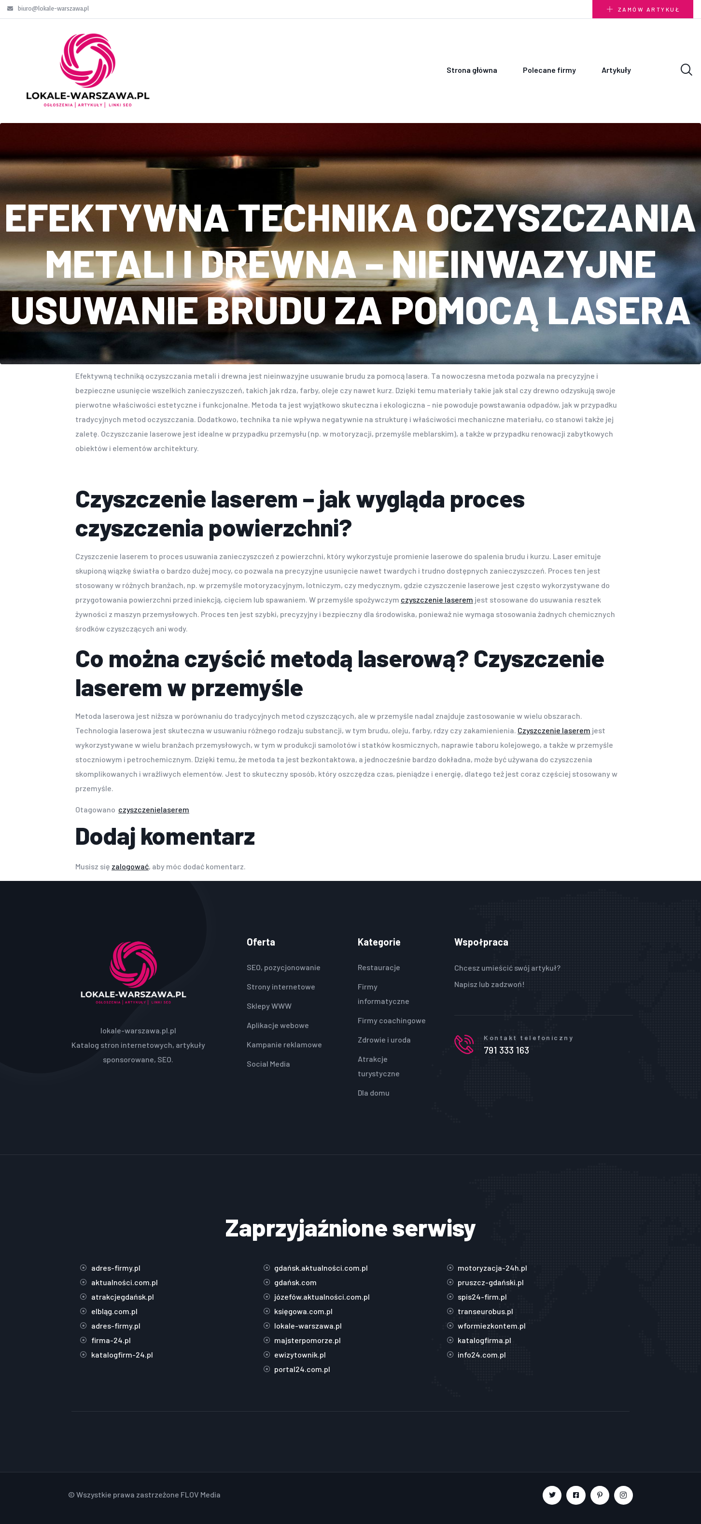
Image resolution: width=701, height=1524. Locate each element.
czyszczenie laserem (437, 599)
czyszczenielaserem (153, 809)
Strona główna (472, 69)
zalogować (130, 866)
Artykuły (616, 69)
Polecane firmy (549, 69)
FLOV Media (201, 1494)
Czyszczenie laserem (554, 730)
